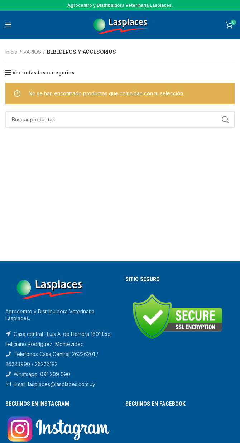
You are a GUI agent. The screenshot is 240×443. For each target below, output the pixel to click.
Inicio (11, 52)
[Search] (120, 119)
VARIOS (32, 52)
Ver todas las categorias (43, 72)
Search (225, 119)
